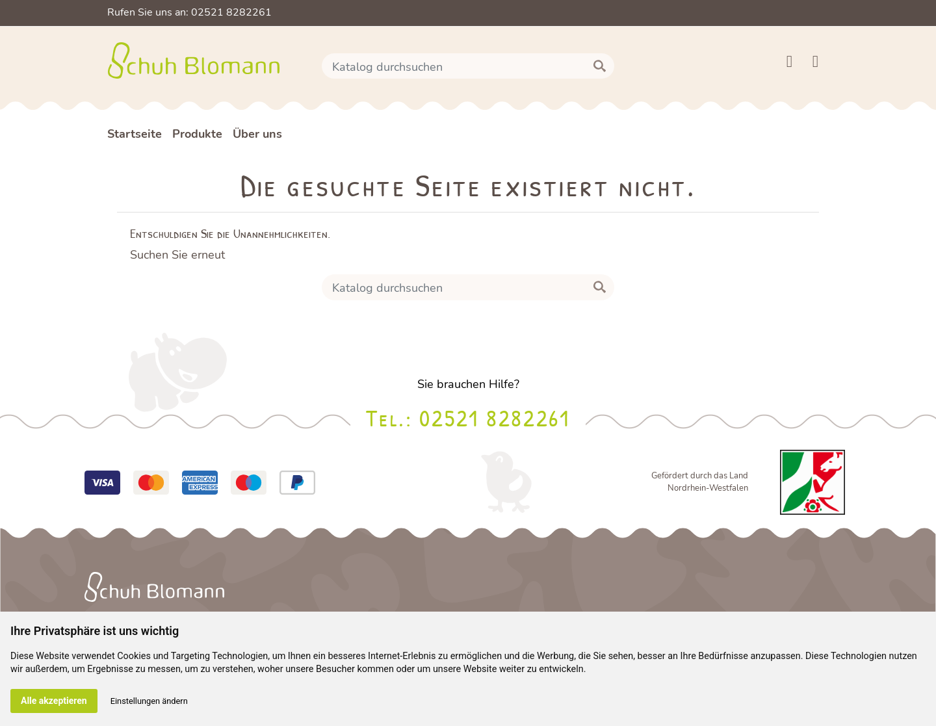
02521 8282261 (494, 418)
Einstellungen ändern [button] (149, 701)
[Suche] (468, 66)
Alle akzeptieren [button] (54, 700)
